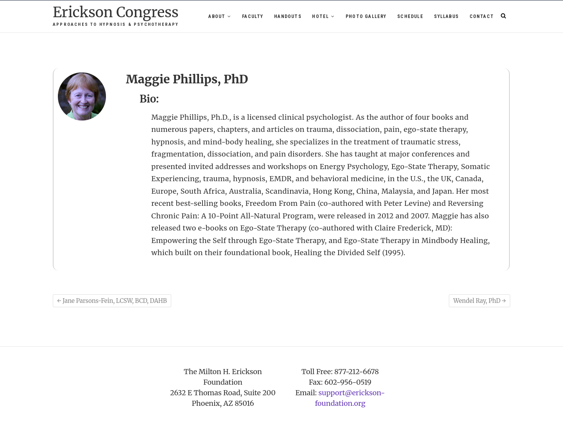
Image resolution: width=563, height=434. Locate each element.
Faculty (252, 16)
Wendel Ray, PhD (479, 300)
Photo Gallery (366, 16)
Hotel (320, 16)
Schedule (410, 16)
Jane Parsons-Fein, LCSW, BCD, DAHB (112, 300)
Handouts (287, 16)
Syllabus (446, 16)
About (216, 16)
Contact (482, 16)
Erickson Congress (116, 12)
